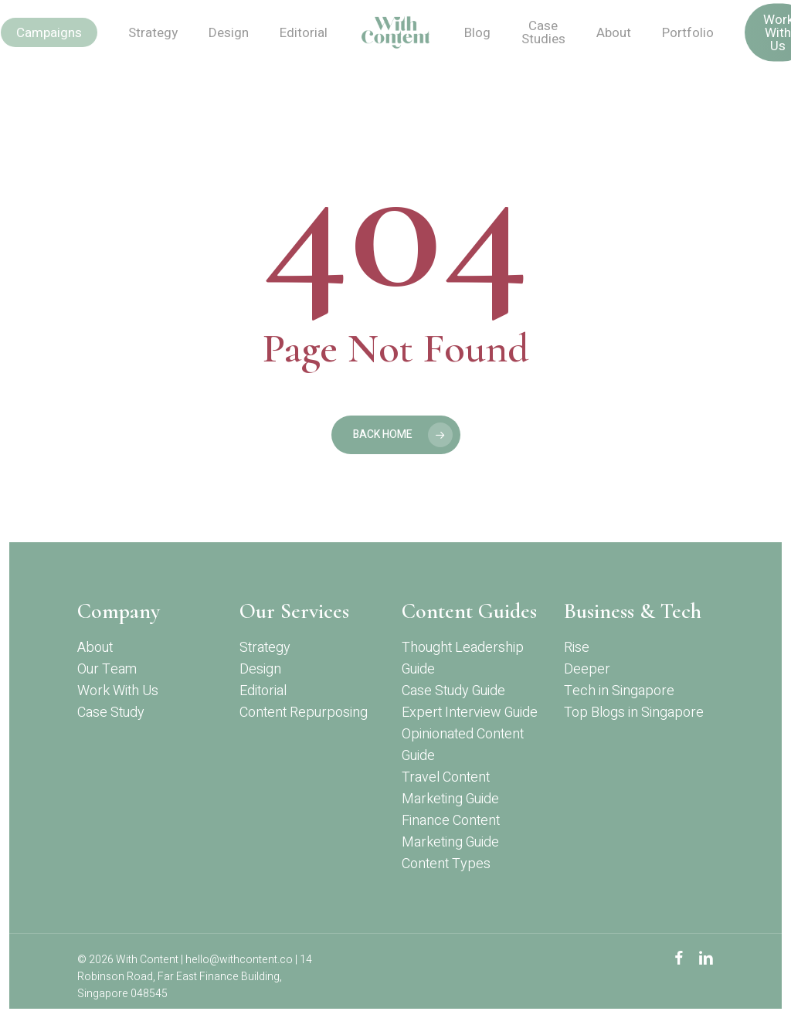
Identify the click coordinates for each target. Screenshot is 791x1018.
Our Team (107, 669)
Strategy (264, 647)
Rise (576, 647)
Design (260, 669)
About (95, 647)
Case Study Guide (453, 690)
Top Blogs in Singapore (634, 712)
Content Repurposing (303, 712)
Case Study (110, 712)
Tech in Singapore (619, 690)
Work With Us (117, 690)
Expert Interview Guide (470, 712)
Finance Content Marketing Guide (451, 831)
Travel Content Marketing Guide (450, 788)
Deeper (587, 669)
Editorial (263, 690)
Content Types (446, 863)
